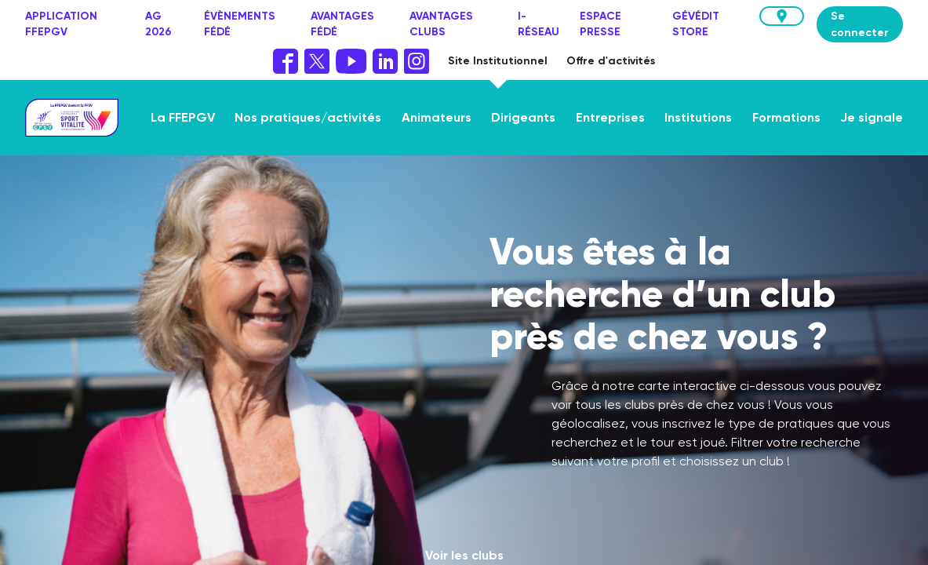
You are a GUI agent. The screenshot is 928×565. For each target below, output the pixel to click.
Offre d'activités (610, 60)
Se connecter (860, 24)
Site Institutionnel (498, 60)
